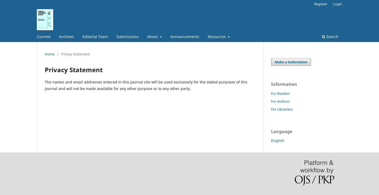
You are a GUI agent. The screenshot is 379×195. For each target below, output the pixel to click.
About (153, 36)
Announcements (184, 36)
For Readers (280, 93)
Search (330, 36)
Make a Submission (291, 62)
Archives (66, 36)
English (277, 140)
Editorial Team (95, 36)
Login (337, 4)
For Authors (280, 101)
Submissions (127, 36)
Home (49, 54)
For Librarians (282, 109)
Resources (217, 36)
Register (320, 4)
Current (44, 36)
